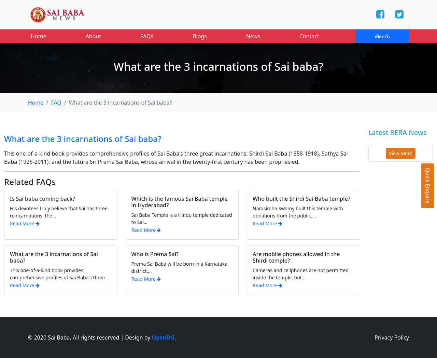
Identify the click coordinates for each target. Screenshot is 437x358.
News (253, 36)
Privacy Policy (392, 337)
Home (38, 36)
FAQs (146, 36)
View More (400, 153)
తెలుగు (382, 36)
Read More (25, 223)
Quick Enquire (428, 185)
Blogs (200, 36)
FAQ (56, 102)
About (93, 36)
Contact (309, 36)
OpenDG (163, 337)
